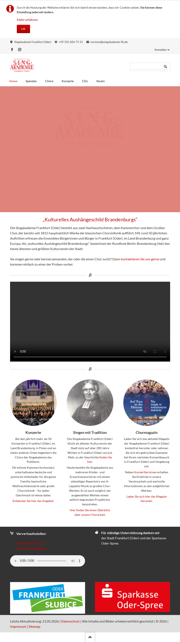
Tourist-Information (31, 548)
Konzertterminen (145, 472)
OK (23, 29)
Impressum (18, 626)
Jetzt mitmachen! (91, 125)
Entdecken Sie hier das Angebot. (33, 501)
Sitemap (34, 626)
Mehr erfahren (27, 20)
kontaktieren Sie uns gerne (140, 259)
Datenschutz (70, 621)
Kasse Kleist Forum (30, 543)
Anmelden (160, 49)
